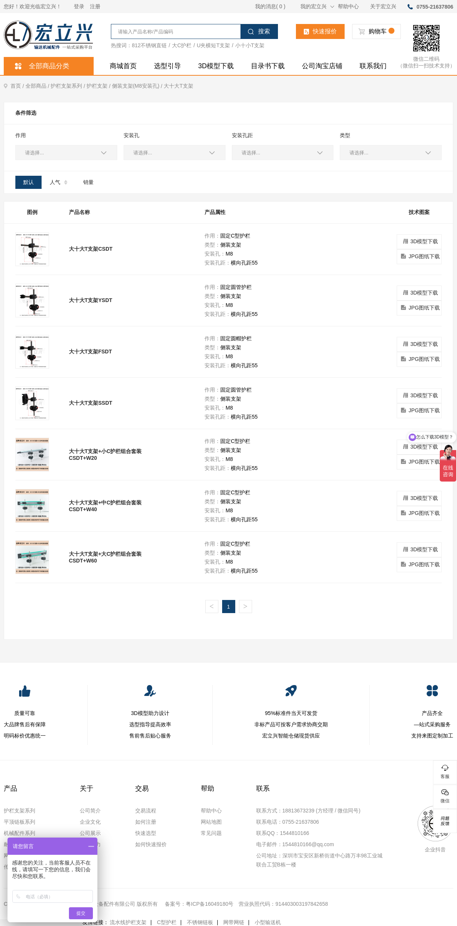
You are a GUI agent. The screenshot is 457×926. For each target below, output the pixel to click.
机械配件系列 (19, 833)
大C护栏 (181, 45)
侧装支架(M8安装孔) (138, 86)
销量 (88, 182)
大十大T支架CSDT (91, 249)
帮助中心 (348, 6)
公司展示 (90, 833)
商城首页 (123, 66)
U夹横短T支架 (213, 45)
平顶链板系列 (19, 822)
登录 (79, 6)
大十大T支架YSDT (90, 300)
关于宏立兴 (383, 6)
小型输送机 (268, 922)
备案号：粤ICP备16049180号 (199, 904)
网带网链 (233, 922)
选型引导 (167, 66)
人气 (58, 182)
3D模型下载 (216, 66)
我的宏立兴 (317, 6)
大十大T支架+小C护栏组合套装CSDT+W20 (105, 454)
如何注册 (145, 822)
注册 (95, 6)
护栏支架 (99, 86)
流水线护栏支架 (128, 922)
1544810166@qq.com (308, 844)
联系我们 (373, 66)
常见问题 (211, 833)
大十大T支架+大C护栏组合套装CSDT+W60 (105, 557)
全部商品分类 (42, 66)
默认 (28, 182)
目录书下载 (268, 66)
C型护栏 (166, 922)
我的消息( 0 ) (270, 6)
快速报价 (320, 31)
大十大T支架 (178, 86)
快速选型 (145, 833)
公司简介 (90, 811)
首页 (14, 86)
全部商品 (38, 86)
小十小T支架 (250, 45)
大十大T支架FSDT (90, 352)
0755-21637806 (435, 6)
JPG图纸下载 (419, 256)
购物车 (376, 31)
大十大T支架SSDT (90, 403)
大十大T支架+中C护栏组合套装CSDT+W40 (105, 506)
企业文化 (90, 822)
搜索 (259, 31)
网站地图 (211, 822)
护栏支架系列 (69, 86)
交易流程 (145, 811)
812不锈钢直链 (149, 45)
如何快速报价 (151, 844)
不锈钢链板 (200, 922)
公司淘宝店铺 (322, 66)
